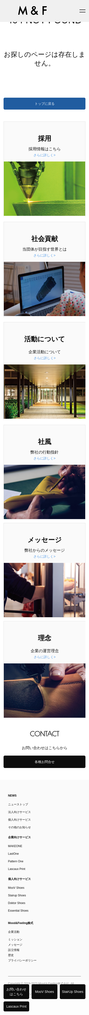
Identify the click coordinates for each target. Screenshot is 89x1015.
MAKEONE (15, 846)
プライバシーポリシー (22, 960)
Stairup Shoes (17, 895)
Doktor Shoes (16, 903)
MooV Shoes (44, 992)
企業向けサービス (19, 837)
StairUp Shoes (72, 992)
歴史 (11, 955)
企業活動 (13, 932)
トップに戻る (45, 104)
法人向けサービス (19, 812)
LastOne (13, 853)
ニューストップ (18, 804)
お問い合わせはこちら (16, 991)
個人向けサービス (19, 819)
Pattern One (15, 861)
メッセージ (15, 944)
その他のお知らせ (19, 827)
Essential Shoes (18, 910)
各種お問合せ (45, 762)
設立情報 (13, 950)
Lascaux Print (16, 1006)
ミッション (15, 939)
